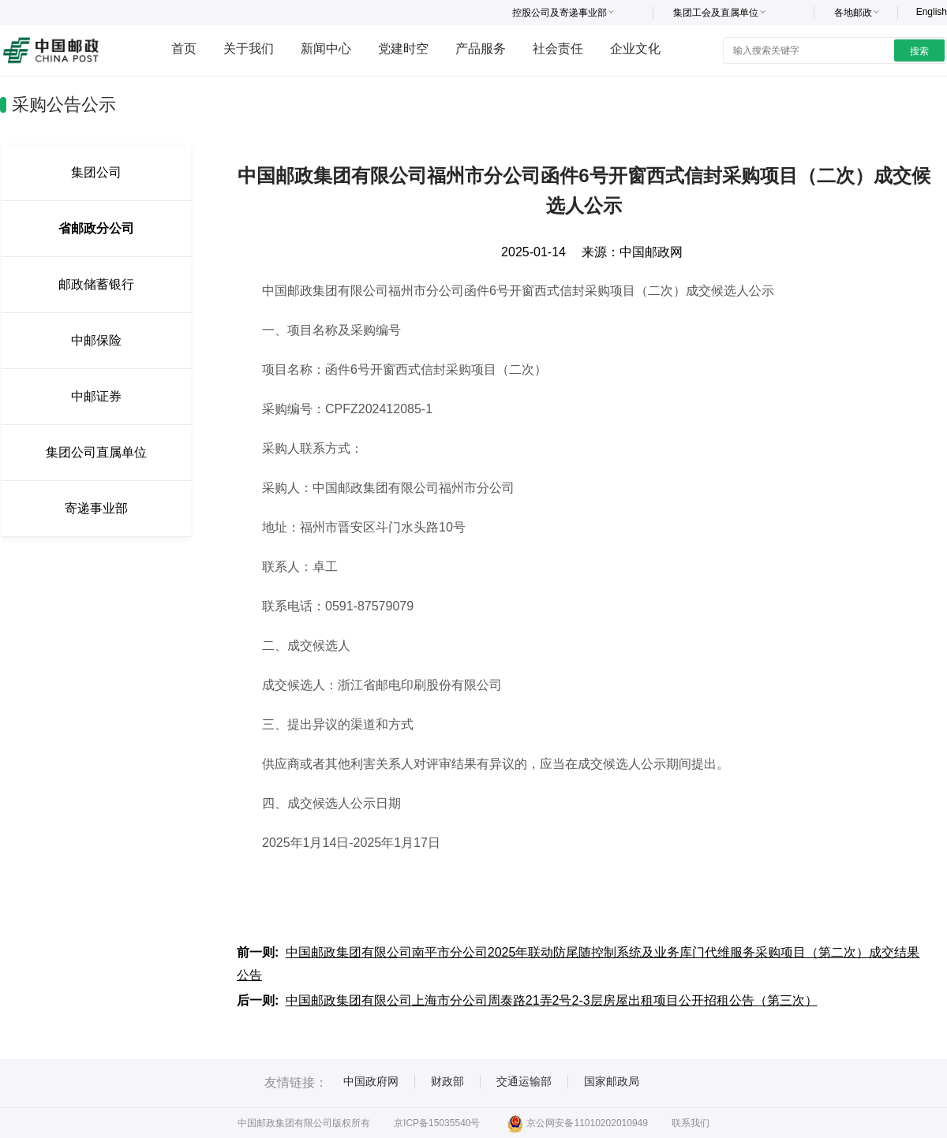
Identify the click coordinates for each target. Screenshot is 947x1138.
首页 (184, 48)
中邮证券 (96, 396)
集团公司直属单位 (96, 452)
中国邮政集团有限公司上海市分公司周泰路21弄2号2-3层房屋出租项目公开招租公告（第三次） (552, 1000)
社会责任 (558, 48)
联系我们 (690, 1123)
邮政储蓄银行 (96, 284)
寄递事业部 (96, 508)
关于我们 (248, 48)
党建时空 (403, 48)
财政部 (447, 1081)
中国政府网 (371, 1081)
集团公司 (96, 172)
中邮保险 (96, 340)
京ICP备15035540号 (437, 1123)
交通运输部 (524, 1081)
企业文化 (635, 48)
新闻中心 (326, 48)
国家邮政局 (611, 1081)
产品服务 (480, 48)
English (931, 11)
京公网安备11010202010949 (577, 1123)
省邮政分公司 (96, 228)
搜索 (919, 51)
